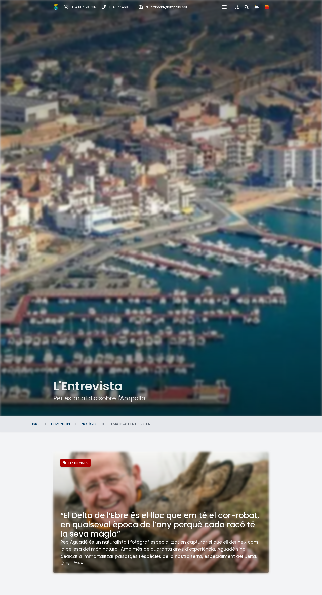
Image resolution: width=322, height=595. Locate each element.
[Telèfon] (96, 7)
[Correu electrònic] (141, 7)
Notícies (89, 424)
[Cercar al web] (268, 7)
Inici (35, 424)
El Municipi (60, 424)
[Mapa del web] (259, 7)
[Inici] (34, 7)
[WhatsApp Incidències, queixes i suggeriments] (58, 7)
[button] (245, 7)
